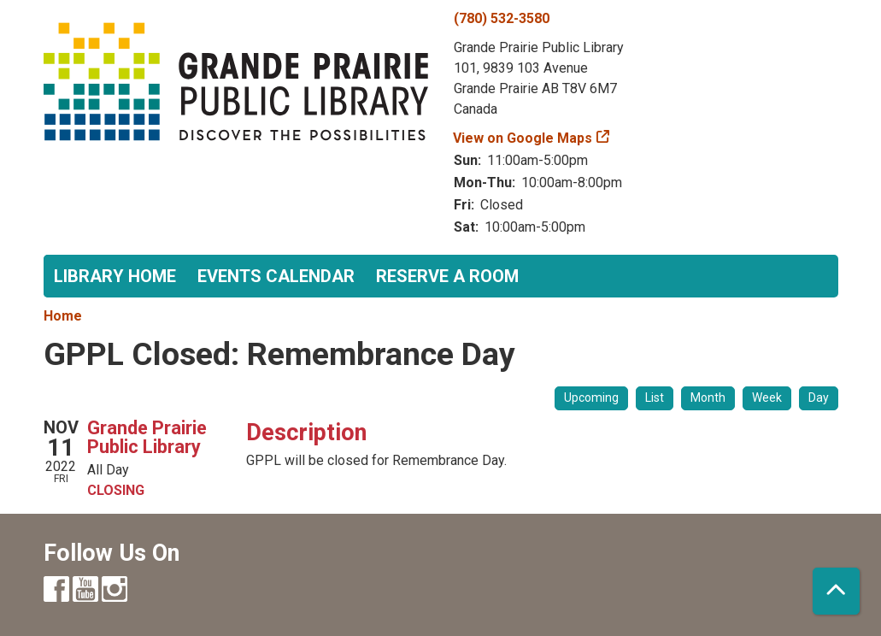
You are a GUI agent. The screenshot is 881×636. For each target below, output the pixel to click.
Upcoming (591, 397)
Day (818, 397)
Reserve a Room (447, 276)
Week (767, 397)
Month (707, 397)
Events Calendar (276, 276)
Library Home (115, 276)
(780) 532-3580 (501, 18)
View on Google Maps (523, 138)
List (654, 397)
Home (63, 316)
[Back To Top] (836, 591)
